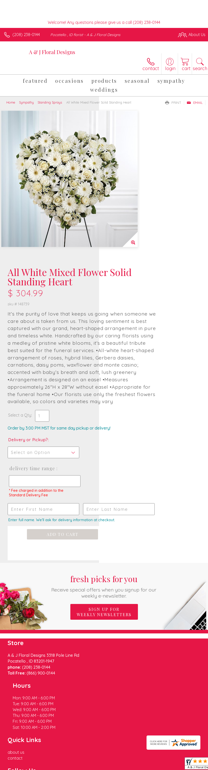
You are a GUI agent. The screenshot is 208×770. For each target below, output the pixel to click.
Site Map (116, 761)
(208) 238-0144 (26, 34)
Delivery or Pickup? (127, 349)
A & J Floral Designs (52, 51)
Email (195, 102)
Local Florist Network (85, 761)
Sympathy (26, 102)
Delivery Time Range (122, 383)
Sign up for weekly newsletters (104, 540)
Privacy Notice (49, 761)
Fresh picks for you (104, 515)
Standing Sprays (50, 102)
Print (173, 102)
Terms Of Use (19, 761)
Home (10, 102)
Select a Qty (118, 319)
